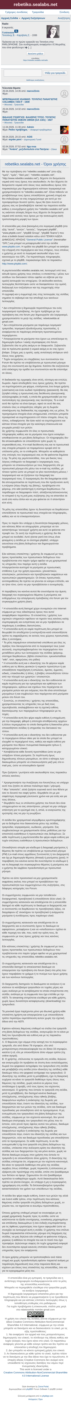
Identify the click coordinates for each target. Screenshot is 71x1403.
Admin (30, 127)
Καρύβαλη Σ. (23, 35)
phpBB (29, 1389)
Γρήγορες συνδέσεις (16, 12)
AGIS (29, 137)
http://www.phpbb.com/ (14, 263)
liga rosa (31, 146)
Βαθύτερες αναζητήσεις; (35, 80)
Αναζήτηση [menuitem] (64, 18)
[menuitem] (32, 1399)
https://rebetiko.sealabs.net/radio (35, 60)
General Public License (39, 239)
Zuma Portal (43, 1387)
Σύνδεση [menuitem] (64, 12)
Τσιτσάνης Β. (8, 35)
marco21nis (33, 91)
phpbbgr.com (47, 1396)
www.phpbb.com (11, 246)
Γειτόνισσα (8, 32)
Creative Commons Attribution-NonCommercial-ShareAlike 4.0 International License (35, 1374)
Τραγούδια (38, 12)
